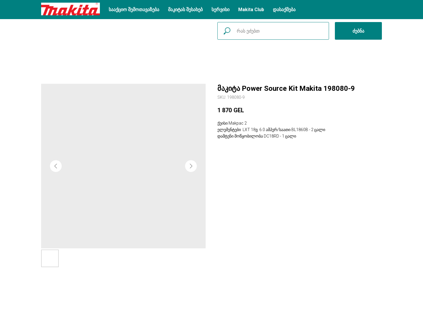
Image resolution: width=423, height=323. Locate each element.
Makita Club (251, 9)
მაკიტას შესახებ (185, 9)
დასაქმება (284, 9)
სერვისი (220, 9)
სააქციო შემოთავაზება (134, 9)
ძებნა (358, 31)
